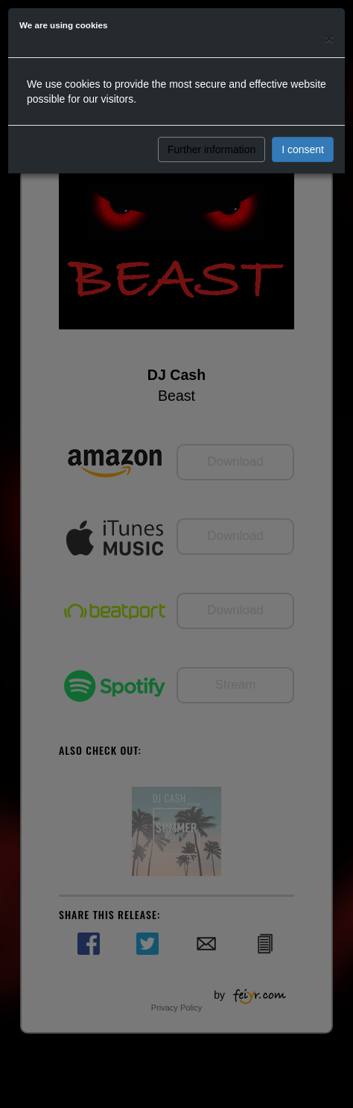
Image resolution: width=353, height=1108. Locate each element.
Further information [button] (211, 149)
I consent (303, 149)
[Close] (329, 38)
